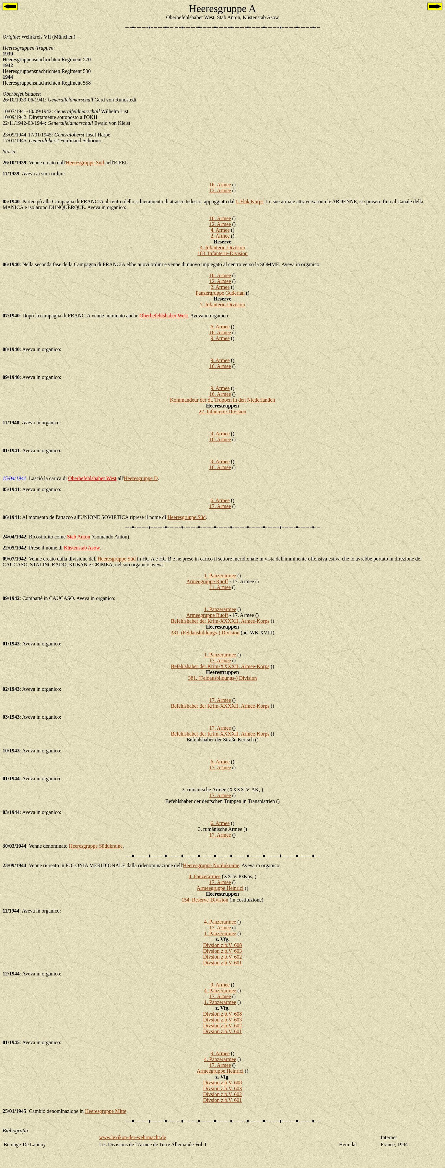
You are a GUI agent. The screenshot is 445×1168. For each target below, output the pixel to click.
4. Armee (220, 230)
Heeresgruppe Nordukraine (211, 865)
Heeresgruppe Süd (85, 162)
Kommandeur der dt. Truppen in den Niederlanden (222, 400)
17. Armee (220, 506)
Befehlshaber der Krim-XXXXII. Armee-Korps (220, 621)
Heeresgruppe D (141, 478)
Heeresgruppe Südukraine (96, 846)
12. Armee (220, 190)
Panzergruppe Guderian (220, 293)
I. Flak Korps (249, 201)
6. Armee (220, 326)
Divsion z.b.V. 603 (222, 951)
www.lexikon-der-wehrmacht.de (132, 1137)
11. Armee (220, 587)
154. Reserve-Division (205, 900)
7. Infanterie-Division (222, 304)
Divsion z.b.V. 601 (222, 962)
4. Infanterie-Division (222, 247)
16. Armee (220, 184)
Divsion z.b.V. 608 (222, 945)
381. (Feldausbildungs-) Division (205, 632)
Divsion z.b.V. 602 (222, 957)
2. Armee (220, 236)
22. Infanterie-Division (222, 411)
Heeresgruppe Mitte (105, 1111)
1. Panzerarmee (220, 575)
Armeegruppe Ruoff (207, 581)
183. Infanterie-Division (222, 253)
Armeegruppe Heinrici (220, 888)
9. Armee (220, 338)
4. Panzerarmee (205, 876)
